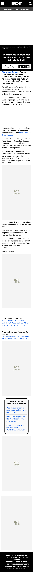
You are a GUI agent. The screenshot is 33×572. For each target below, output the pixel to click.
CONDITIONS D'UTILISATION (16, 562)
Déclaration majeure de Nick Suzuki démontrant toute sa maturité (15, 419)
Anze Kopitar (24, 133)
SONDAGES (8, 9)
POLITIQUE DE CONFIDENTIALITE (16, 564)
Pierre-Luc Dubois (10, 72)
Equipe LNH (20, 47)
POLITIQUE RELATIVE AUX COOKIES (16, 566)
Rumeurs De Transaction (8, 47)
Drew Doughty (7, 135)
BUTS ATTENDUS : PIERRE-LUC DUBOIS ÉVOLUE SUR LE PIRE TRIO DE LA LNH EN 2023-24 (15, 323)
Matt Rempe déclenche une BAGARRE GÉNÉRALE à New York (15, 427)
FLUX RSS (9, 568)
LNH (16, 9)
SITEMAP (15, 568)
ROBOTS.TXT (22, 568)
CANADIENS (24, 9)
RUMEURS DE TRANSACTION (16, 555)
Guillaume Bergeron (10, 66)
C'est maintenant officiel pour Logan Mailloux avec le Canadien (16, 410)
